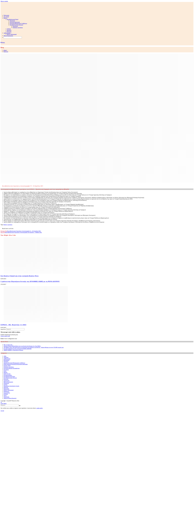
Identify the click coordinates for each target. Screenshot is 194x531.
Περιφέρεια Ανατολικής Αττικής (11, 386)
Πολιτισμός (6, 388)
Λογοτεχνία (6, 380)
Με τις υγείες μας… (8, 344)
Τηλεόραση (6, 397)
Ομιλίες (5, 384)
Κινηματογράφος (8, 375)
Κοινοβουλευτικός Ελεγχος (10, 377)
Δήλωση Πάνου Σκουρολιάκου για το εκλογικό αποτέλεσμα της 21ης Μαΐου (22, 346)
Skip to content (4, 1)
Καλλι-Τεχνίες (7, 373)
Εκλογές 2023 (7, 365)
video (5, 356)
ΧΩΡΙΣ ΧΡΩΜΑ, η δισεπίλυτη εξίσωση (13, 350)
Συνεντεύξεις (7, 392)
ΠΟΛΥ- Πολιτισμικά (9, 390)
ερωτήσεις (9, 224)
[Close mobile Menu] (3, 403)
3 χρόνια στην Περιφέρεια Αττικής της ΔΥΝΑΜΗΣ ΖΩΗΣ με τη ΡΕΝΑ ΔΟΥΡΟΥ (30, 281)
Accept (2, 410)
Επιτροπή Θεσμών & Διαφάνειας (12, 368)
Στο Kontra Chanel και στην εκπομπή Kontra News (20, 276)
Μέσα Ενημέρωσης (8, 382)
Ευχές (5, 371)
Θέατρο (5, 372)
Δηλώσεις (6, 361)
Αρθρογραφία (7, 358)
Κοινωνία (6, 379)
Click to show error (5, 336)
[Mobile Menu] (3, 42)
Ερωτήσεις (6, 369)
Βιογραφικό (6, 360)
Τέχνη (5, 395)
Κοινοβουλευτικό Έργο (9, 376)
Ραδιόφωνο (6, 391)
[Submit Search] (19, 405)
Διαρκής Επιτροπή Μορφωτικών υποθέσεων (14, 363)
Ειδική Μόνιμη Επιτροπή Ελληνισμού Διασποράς (16, 364)
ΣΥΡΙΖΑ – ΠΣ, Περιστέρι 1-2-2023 (13, 325)
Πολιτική (6, 387)
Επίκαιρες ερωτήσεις (9, 367)
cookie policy (39, 408)
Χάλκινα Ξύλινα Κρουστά (10, 398)
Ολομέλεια (6, 383)
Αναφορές (6, 357)
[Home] (5, 50)
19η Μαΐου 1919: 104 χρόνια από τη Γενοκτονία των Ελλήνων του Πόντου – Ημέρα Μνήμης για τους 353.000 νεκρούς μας (34, 347)
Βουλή (5, 224)
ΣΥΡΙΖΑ (6, 394)
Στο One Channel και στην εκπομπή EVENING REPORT (18, 348)
